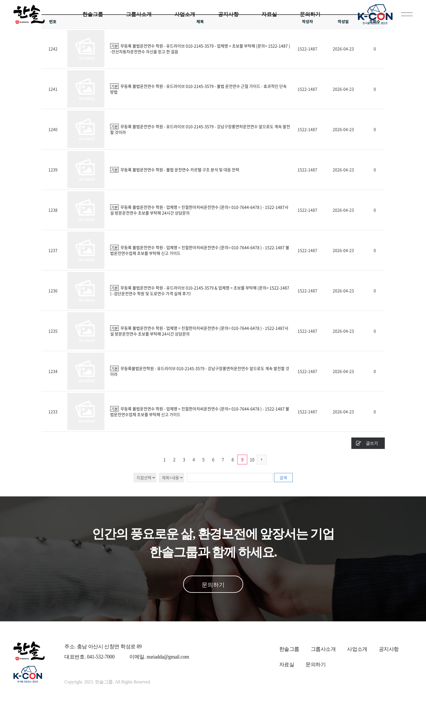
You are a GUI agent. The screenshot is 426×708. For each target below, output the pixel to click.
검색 (283, 477)
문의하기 (310, 14)
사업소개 (185, 14)
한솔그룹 (92, 14)
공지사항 (228, 14)
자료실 (269, 14)
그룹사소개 (139, 14)
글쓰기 (372, 443)
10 (252, 459)
